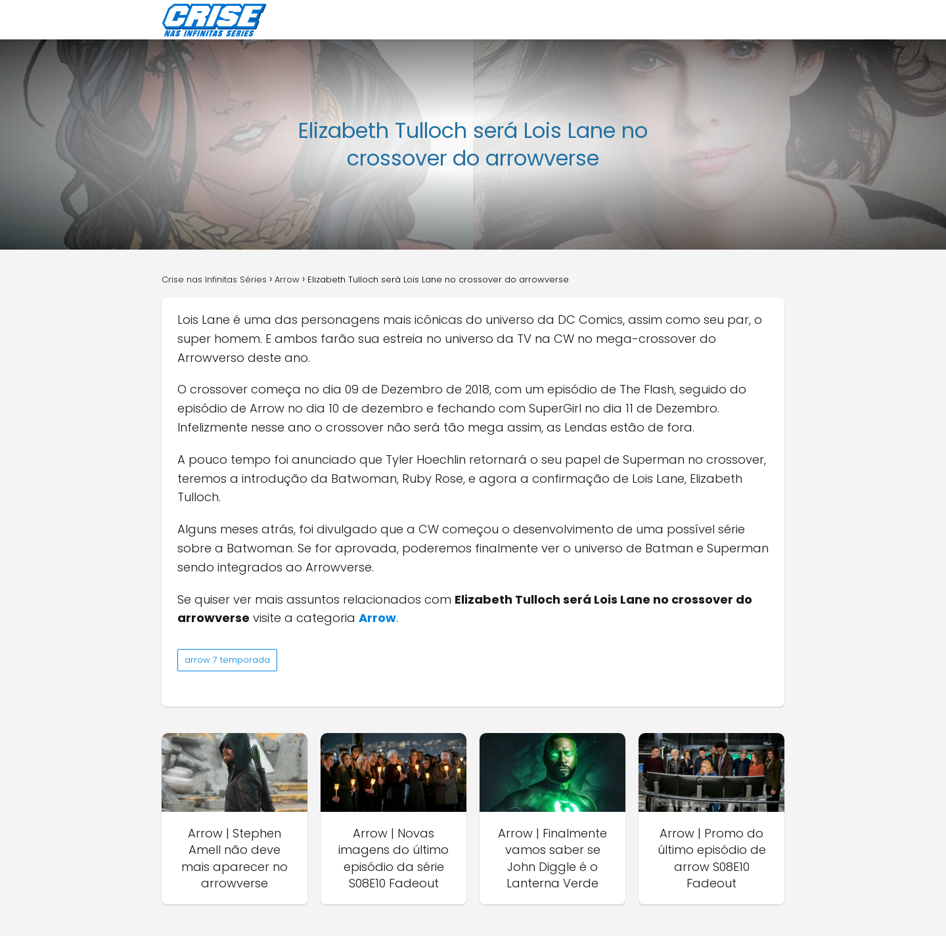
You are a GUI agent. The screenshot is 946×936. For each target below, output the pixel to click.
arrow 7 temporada (227, 660)
